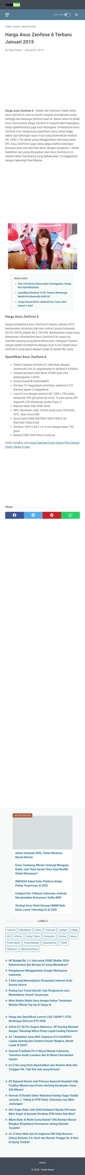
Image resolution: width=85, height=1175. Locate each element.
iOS (9, 936)
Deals (38, 930)
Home (42, 1162)
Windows (12, 949)
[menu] (9, 15)
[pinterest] (52, 515)
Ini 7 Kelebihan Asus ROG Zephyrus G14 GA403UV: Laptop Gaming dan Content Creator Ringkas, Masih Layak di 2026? (41, 1041)
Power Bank (13, 942)
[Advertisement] (42, 80)
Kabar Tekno (33, 936)
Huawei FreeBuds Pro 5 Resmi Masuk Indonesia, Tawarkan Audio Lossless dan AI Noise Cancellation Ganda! (41, 1055)
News (74, 936)
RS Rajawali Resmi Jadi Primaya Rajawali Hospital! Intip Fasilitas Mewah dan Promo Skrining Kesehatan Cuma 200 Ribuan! (43, 1085)
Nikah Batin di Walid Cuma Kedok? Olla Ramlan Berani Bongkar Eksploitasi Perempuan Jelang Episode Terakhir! (42, 1124)
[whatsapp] (70, 515)
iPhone (18, 936)
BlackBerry (25, 930)
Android (11, 930)
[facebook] (14, 515)
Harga (74, 930)
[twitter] (33, 515)
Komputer (49, 936)
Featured (50, 930)
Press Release (31, 942)
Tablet (64, 942)
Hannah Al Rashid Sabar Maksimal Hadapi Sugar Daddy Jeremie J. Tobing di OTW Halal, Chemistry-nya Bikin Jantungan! (43, 1099)
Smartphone (49, 942)
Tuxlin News (47, 1169)
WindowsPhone (29, 949)
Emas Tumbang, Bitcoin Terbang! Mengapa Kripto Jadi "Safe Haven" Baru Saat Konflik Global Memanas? (42, 869)
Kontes (62, 936)
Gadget (63, 930)
